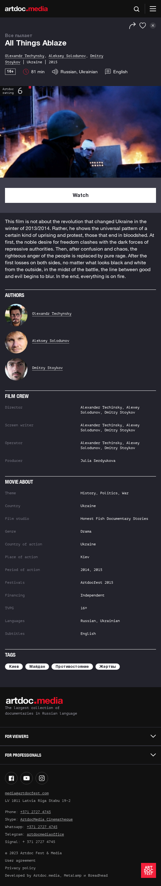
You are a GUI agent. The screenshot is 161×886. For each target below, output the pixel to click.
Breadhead (98, 875)
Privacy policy (20, 868)
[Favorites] (142, 25)
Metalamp (72, 875)
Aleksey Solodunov (50, 340)
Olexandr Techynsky (51, 313)
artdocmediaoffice (45, 834)
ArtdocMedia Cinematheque (46, 819)
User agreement (20, 860)
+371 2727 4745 (35, 812)
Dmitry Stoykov (47, 368)
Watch (81, 196)
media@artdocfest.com (27, 793)
